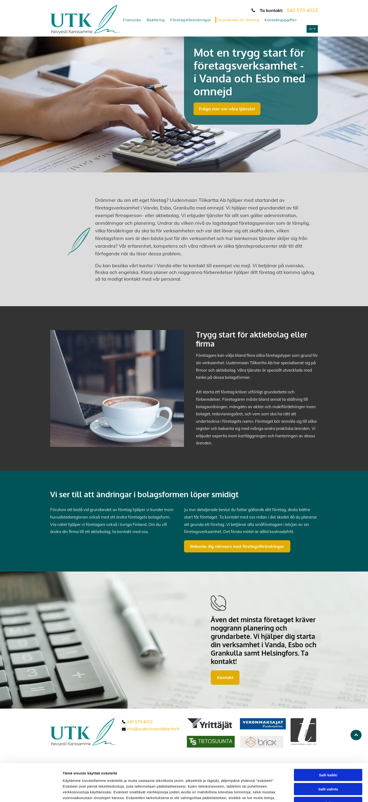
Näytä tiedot (255, 793)
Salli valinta (328, 757)
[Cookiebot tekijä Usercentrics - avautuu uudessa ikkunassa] (31, 792)
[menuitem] (133, 20)
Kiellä (328, 771)
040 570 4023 (302, 10)
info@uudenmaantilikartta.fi (153, 728)
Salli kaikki (328, 743)
